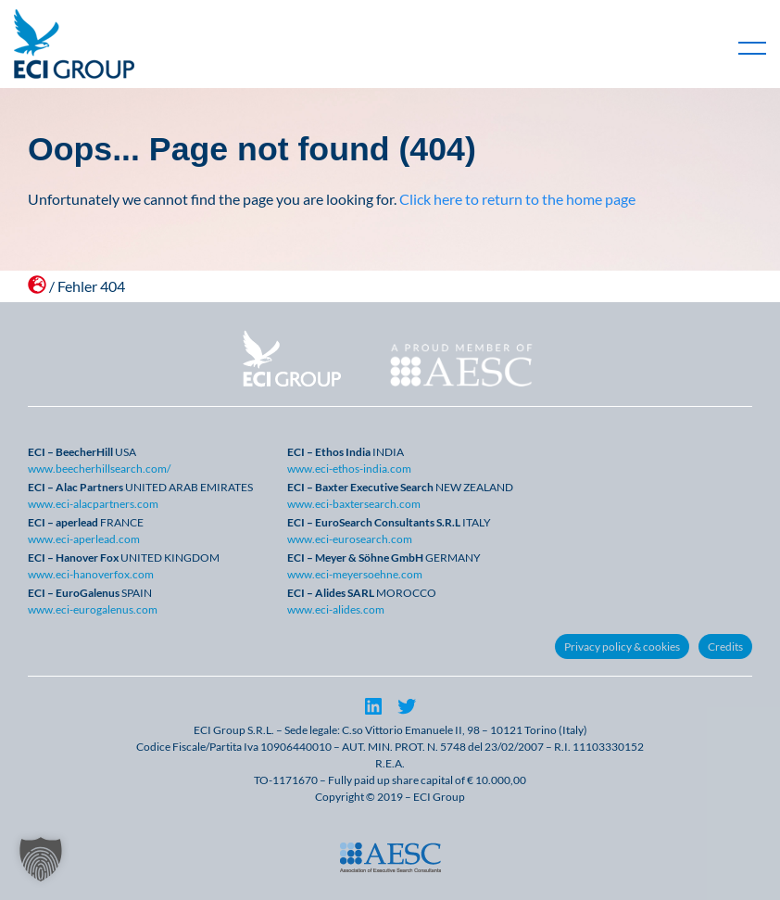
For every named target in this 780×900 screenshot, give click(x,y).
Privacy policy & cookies (622, 646)
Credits (725, 646)
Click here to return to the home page (517, 199)
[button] (41, 859)
